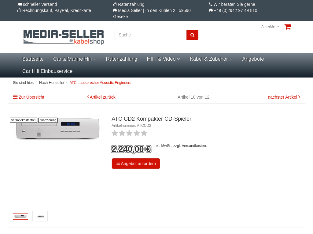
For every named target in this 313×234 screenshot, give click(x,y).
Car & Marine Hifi (75, 59)
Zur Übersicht (31, 97)
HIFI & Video (163, 59)
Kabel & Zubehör (211, 59)
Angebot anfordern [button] (136, 163)
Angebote (253, 59)
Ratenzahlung (122, 59)
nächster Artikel (283, 97)
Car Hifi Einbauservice (47, 71)
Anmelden (270, 26)
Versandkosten (194, 146)
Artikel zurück (103, 97)
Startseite (32, 59)
